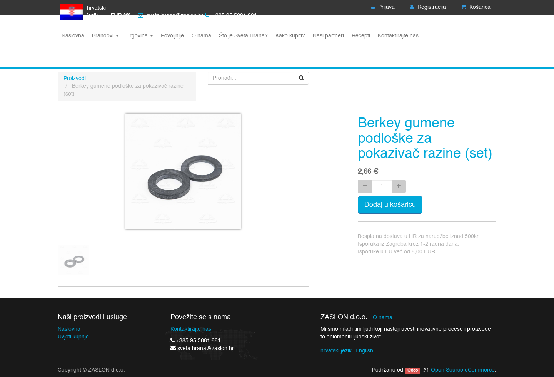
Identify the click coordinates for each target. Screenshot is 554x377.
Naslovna (69, 329)
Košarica (476, 7)
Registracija (428, 7)
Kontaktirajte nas (190, 329)
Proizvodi (74, 78)
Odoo (412, 370)
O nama (382, 317)
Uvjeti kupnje (73, 337)
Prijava (383, 7)
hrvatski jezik (336, 351)
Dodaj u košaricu (390, 204)
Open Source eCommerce (463, 370)
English (364, 351)
